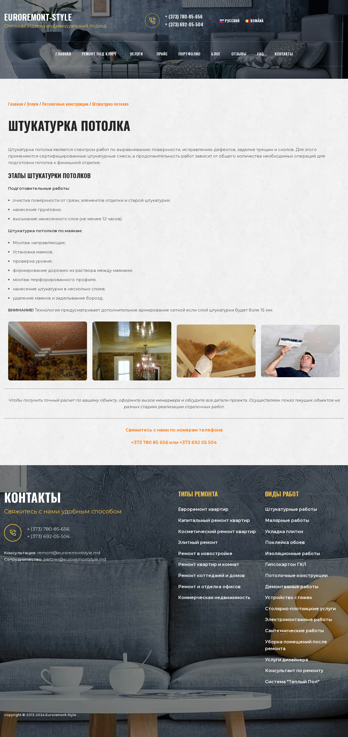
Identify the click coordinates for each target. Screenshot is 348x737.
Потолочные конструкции (65, 104)
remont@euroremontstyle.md (68, 552)
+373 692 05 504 (198, 442)
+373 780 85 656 (149, 442)
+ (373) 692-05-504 (184, 25)
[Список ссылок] (217, 509)
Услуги (32, 104)
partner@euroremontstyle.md (74, 559)
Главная (15, 104)
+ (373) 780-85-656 (184, 17)
